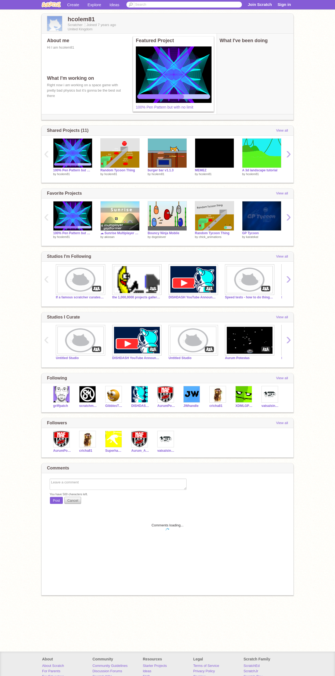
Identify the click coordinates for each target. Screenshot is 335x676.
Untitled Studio (67, 358)
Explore (94, 4)
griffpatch (60, 406)
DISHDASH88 (140, 406)
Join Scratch (260, 4)
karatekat (252, 236)
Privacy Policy (204, 671)
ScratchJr (250, 671)
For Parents (51, 671)
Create (73, 4)
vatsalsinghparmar (270, 406)
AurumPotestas (166, 406)
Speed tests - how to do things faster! (249, 297)
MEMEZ (200, 170)
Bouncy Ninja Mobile (163, 233)
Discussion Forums (107, 671)
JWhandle (191, 406)
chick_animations (210, 236)
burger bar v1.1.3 (161, 170)
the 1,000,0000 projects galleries (136, 297)
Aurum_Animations (140, 451)
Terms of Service (206, 666)
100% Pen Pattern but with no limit (164, 107)
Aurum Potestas (237, 358)
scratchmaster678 (88, 406)
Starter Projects (155, 666)
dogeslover (159, 236)
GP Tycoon (250, 233)
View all (282, 130)
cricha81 (216, 406)
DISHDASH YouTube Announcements (193, 297)
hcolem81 (63, 174)
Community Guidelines (110, 666)
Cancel (72, 500)
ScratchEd (251, 666)
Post (56, 500)
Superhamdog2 (114, 451)
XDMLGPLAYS (244, 406)
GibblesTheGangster (114, 406)
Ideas (114, 4)
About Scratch (53, 666)
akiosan (109, 236)
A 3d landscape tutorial (259, 170)
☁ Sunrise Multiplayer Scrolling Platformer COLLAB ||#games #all (120, 233)
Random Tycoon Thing (117, 170)
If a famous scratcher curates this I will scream (80, 297)
